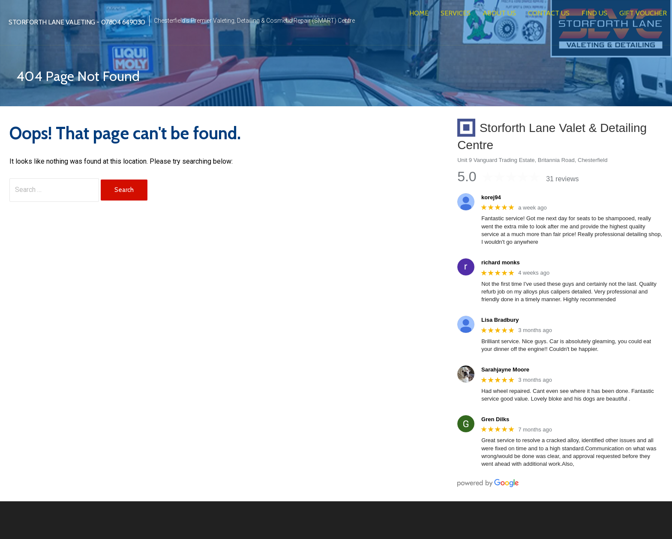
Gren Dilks (495, 419)
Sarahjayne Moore (505, 369)
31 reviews (562, 179)
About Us (499, 13)
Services (456, 13)
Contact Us (549, 13)
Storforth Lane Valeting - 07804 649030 (77, 22)
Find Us (594, 13)
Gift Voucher (643, 13)
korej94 (491, 197)
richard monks (500, 262)
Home (419, 13)
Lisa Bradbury (500, 320)
